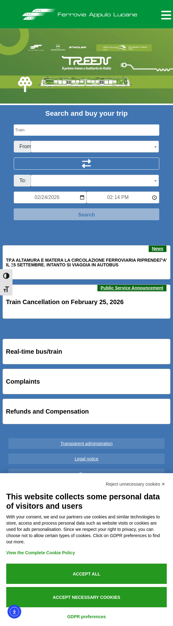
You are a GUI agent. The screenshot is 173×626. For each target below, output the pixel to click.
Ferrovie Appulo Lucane (86, 13)
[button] (11, 262)
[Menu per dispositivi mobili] (165, 14)
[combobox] (95, 147)
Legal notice (86, 458)
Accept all (86, 573)
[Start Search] (86, 214)
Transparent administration (87, 443)
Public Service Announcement (132, 287)
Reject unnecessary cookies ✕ (135, 484)
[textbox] (95, 147)
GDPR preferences (86, 616)
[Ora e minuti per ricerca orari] (122, 197)
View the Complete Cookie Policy (40, 552)
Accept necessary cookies (86, 597)
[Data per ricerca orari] (50, 197)
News (157, 248)
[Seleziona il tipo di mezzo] (86, 130)
